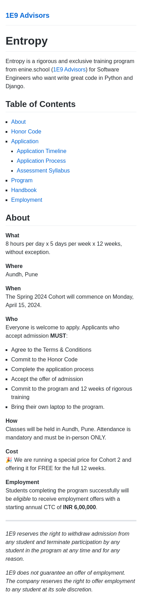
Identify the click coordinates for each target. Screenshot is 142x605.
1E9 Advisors (28, 15)
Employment (26, 200)
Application (24, 141)
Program (21, 180)
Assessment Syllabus (43, 171)
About (18, 122)
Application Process (41, 161)
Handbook (24, 190)
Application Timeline (41, 151)
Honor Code (26, 132)
